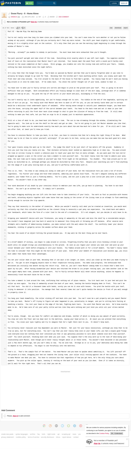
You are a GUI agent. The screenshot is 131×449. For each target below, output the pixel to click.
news (74, 434)
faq (38, 434)
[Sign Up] (89, 442)
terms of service (33, 437)
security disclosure (47, 437)
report (126, 28)
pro (79, 434)
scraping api (66, 434)
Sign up (124, 3)
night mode (51, 434)
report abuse (66, 437)
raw (111, 28)
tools (43, 434)
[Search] (54, 3)
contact (75, 437)
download (118, 28)
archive (32, 434)
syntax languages (21, 434)
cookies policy (21, 437)
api (58, 434)
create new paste (7, 434)
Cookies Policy (104, 433)
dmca (58, 437)
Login (114, 3)
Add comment (64, 17)
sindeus (14, 17)
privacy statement (7, 437)
